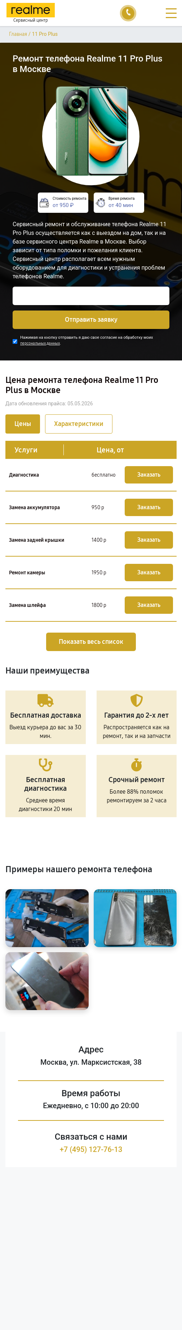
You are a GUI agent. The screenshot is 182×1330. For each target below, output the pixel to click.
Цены (22, 424)
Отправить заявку (91, 320)
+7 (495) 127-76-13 (91, 1149)
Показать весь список (91, 642)
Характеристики (78, 424)
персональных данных (40, 343)
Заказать (148, 474)
